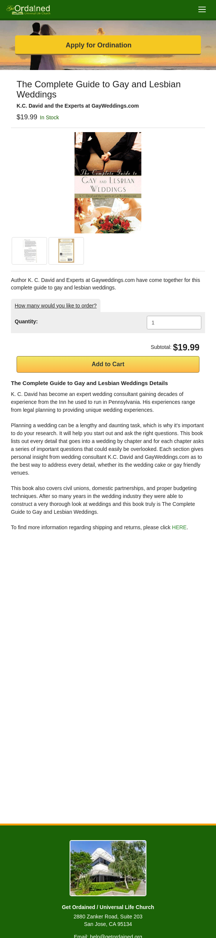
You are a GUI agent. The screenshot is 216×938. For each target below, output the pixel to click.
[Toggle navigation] (202, 9)
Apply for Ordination (99, 45)
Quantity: (26, 321)
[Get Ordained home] (28, 9)
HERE (179, 527)
